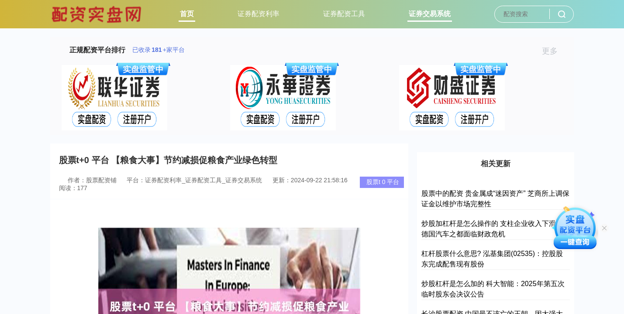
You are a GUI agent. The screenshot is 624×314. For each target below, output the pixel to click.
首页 (187, 13)
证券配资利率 (258, 13)
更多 (553, 51)
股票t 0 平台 (382, 181)
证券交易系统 (430, 13)
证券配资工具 (344, 13)
